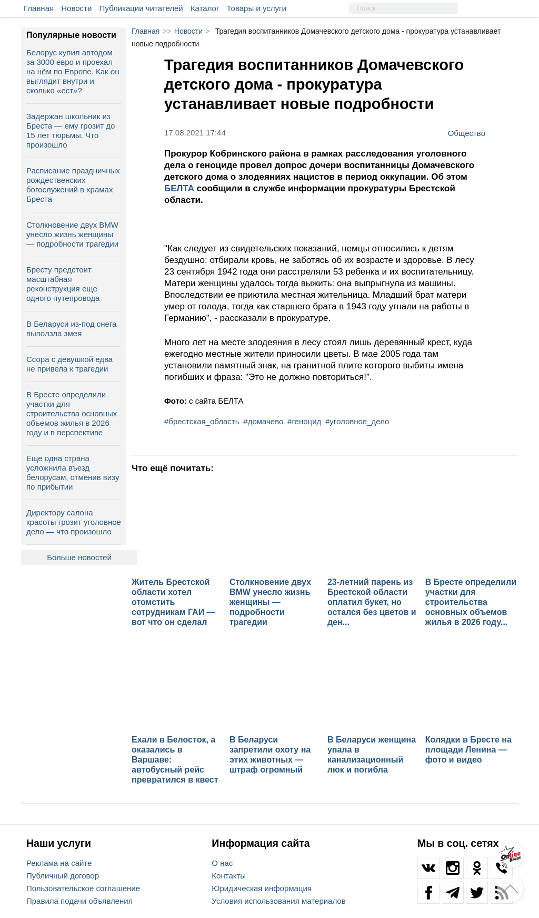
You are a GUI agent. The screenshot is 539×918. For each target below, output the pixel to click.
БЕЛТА (180, 188)
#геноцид (304, 421)
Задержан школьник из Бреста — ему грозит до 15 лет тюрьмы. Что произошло (70, 130)
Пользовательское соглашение (83, 888)
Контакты (229, 875)
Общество (466, 133)
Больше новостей (79, 557)
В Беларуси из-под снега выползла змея (71, 328)
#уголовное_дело (357, 421)
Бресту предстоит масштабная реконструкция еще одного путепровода (62, 283)
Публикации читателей (141, 8)
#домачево (263, 421)
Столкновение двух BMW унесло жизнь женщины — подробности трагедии (72, 234)
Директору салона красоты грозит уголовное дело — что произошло (73, 522)
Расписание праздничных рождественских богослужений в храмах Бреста (73, 184)
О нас (222, 862)
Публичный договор (62, 875)
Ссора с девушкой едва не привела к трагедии (69, 364)
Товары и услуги (256, 8)
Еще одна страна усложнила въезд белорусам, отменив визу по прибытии (72, 472)
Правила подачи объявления (79, 900)
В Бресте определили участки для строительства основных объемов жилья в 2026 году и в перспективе (71, 413)
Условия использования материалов (278, 900)
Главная (39, 8)
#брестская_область (201, 421)
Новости (76, 8)
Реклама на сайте (59, 862)
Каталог (205, 8)
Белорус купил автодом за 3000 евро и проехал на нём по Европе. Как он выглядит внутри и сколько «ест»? (72, 71)
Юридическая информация (262, 888)
